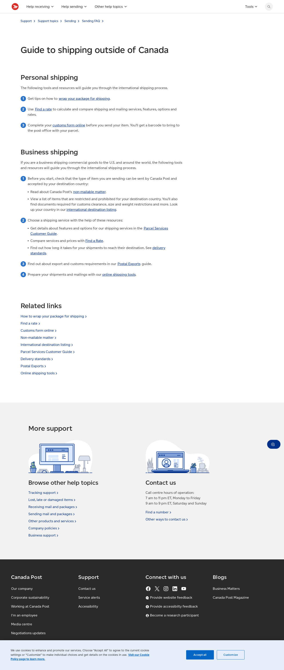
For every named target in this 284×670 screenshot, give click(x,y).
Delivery (37, 359)
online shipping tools (119, 284)
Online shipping (39, 373)
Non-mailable (39, 337)
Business (43, 535)
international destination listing (91, 219)
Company (44, 528)
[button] (273, 444)
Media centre (21, 624)
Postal (34, 366)
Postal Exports (129, 273)
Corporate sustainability (30, 597)
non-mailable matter (89, 201)
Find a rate (43, 119)
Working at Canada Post (30, 606)
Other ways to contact (167, 519)
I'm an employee (24, 615)
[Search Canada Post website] (269, 16)
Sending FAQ (91, 31)
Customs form (39, 330)
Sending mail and (52, 514)
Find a (31, 323)
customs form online (69, 135)
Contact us (86, 588)
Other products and (52, 521)
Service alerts (89, 597)
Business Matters (226, 588)
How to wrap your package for (54, 316)
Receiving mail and (53, 507)
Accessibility (88, 606)
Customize (230, 654)
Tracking (43, 492)
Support (26, 31)
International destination (47, 345)
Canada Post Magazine (231, 597)
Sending (70, 31)
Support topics (48, 31)
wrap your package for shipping (84, 108)
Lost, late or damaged (52, 499)
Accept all (199, 654)
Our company (22, 588)
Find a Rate (94, 250)
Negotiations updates (28, 633)
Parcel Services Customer (48, 352)
